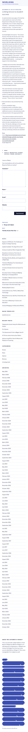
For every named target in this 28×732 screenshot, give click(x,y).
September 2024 (6, 430)
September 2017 (6, 541)
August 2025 (5, 396)
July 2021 (4, 528)
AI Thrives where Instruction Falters (11, 335)
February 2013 (6, 614)
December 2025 (6, 383)
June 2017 (5, 550)
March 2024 (5, 442)
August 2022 (5, 494)
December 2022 (6, 482)
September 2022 (6, 491)
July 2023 (4, 464)
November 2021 (6, 522)
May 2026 (5, 371)
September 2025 (6, 393)
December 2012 (6, 621)
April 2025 (5, 408)
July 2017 (4, 547)
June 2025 (5, 402)
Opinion (4, 356)
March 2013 (5, 611)
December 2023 (6, 448)
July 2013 (4, 599)
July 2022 (4, 497)
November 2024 (6, 424)
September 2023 (6, 457)
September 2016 (6, 553)
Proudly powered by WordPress (9, 728)
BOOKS (4, 238)
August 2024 (5, 433)
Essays (4, 350)
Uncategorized (6, 362)
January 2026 (5, 380)
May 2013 (4, 605)
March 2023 (5, 473)
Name (4, 189)
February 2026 (6, 377)
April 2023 (5, 470)
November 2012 (6, 624)
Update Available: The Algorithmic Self (12, 247)
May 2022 (4, 504)
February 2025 (6, 414)
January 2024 (5, 445)
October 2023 (6, 454)
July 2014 (4, 562)
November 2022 (6, 485)
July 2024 (4, 436)
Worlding (8, 2)
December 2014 (6, 556)
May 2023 (5, 467)
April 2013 (5, 608)
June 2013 (5, 602)
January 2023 (5, 479)
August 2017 (5, 544)
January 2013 (5, 618)
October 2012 (5, 627)
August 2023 (5, 461)
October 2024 (6, 427)
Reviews (4, 359)
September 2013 (6, 593)
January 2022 (5, 516)
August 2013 (5, 596)
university (18, 154)
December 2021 (6, 519)
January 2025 (5, 417)
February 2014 (6, 577)
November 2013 (6, 587)
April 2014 (5, 571)
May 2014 (4, 568)
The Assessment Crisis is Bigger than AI (12, 332)
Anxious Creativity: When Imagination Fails (13, 250)
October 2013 (5, 590)
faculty (6, 152)
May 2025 (5, 405)
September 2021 (6, 525)
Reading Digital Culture (8, 287)
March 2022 (5, 510)
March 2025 (5, 411)
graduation (13, 152)
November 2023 (6, 451)
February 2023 (6, 476)
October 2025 (6, 390)
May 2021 (4, 531)
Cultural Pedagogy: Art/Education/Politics (13, 305)
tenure (12, 154)
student (20, 152)
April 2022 (5, 507)
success (6, 154)
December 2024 (6, 420)
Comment (5, 168)
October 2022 (6, 488)
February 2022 (6, 513)
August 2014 (5, 559)
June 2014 (5, 565)
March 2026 (5, 374)
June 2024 (5, 439)
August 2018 (5, 537)
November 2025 (6, 387)
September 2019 (6, 534)
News (6, 150)
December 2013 (6, 584)
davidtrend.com (6, 315)
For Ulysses (5, 329)
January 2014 (5, 581)
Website (4, 205)
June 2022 (5, 501)
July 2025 (4, 399)
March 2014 (5, 574)
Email (4, 197)
